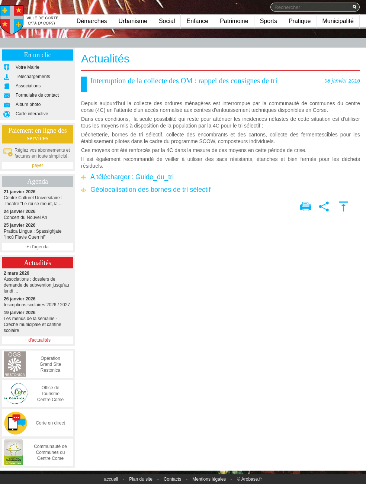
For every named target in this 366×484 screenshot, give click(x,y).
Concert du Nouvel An (37, 214)
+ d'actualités (38, 340)
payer (37, 165)
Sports (268, 21)
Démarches (92, 21)
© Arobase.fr (249, 479)
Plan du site (140, 479)
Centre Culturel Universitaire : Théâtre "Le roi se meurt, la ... (37, 197)
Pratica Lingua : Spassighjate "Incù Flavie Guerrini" (37, 231)
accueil (111, 479)
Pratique (300, 21)
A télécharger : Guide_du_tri (132, 177)
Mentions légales (209, 479)
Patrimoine (234, 21)
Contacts (172, 479)
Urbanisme (133, 21)
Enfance (197, 21)
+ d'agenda (37, 246)
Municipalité (338, 21)
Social (167, 21)
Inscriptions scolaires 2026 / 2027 (37, 301)
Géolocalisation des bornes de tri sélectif (150, 189)
